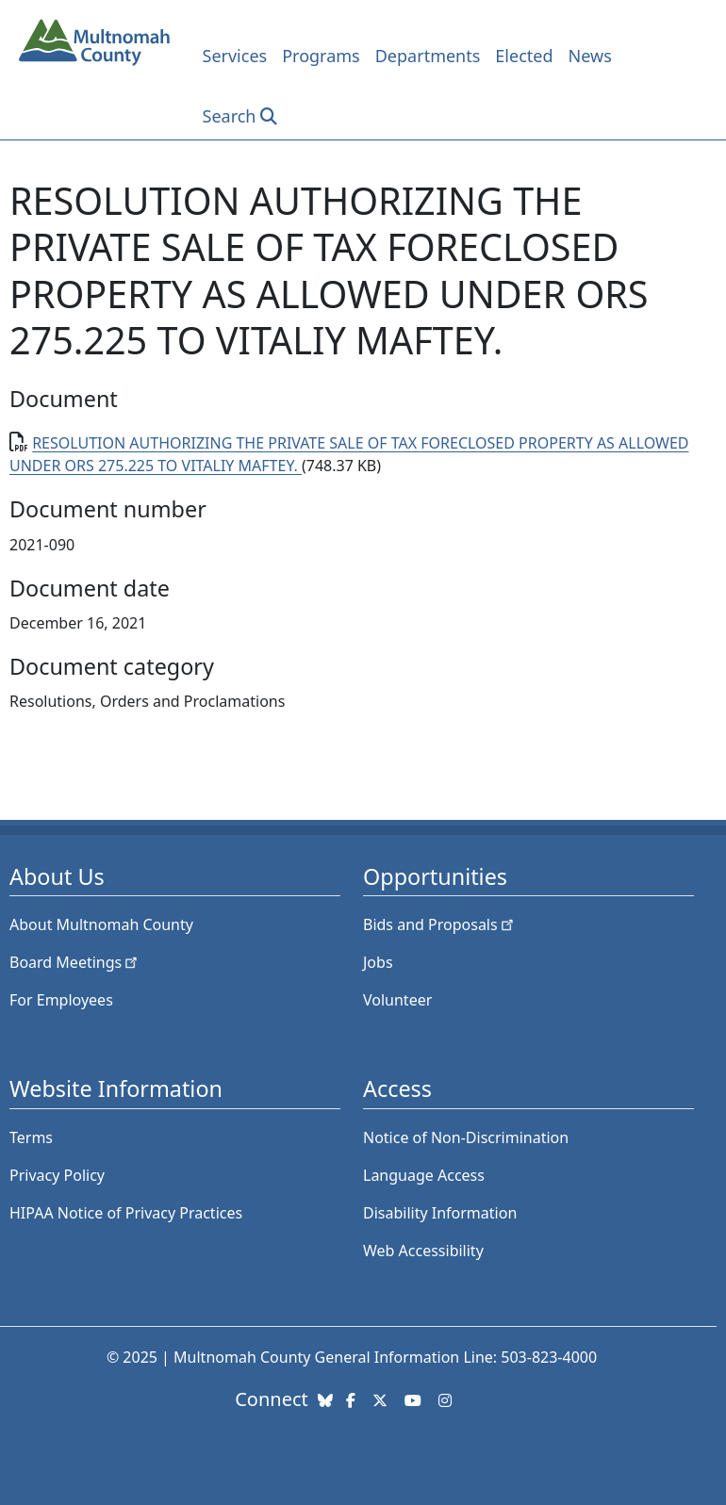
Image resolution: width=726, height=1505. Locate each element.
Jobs (378, 962)
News (590, 55)
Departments (428, 55)
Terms (31, 1137)
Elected (524, 55)
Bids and (440, 924)
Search (229, 116)
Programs (321, 55)
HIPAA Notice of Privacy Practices (125, 1212)
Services (235, 55)
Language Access (424, 1175)
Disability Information (440, 1212)
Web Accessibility (423, 1250)
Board (74, 962)
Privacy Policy (57, 1175)
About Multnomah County (101, 924)
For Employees (61, 1000)
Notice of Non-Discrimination (466, 1137)
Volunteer (397, 1000)
